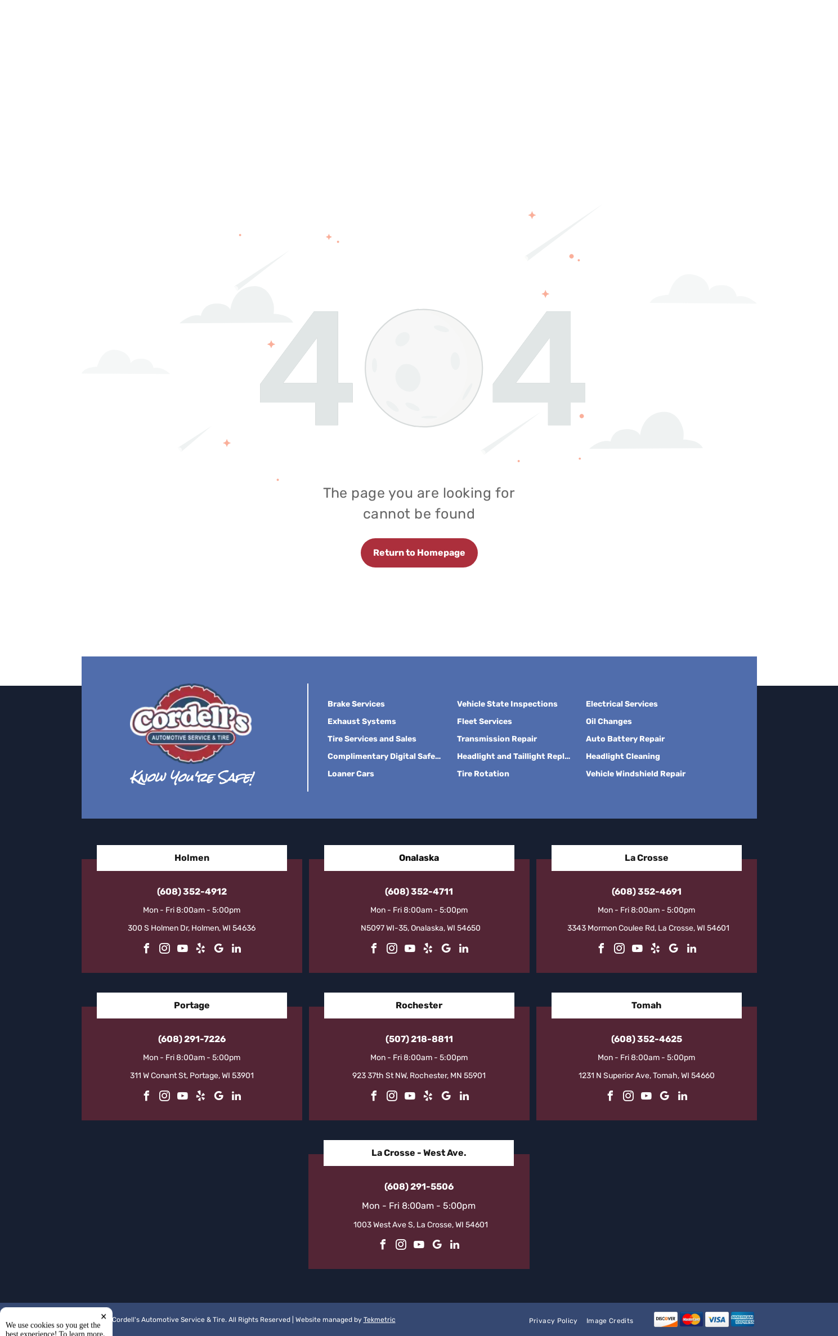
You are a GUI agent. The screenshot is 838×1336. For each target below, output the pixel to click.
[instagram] (164, 950)
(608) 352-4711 (419, 891)
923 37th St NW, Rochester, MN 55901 (419, 1075)
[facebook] (146, 950)
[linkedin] (236, 950)
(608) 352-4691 (647, 891)
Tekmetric (380, 1320)
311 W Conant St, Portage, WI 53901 (192, 1075)
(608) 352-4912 (192, 891)
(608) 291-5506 (419, 1186)
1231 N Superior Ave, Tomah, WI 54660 (647, 1075)
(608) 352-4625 (646, 1039)
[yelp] (200, 950)
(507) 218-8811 (419, 1039)
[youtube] (182, 950)
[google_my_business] (218, 950)
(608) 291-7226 (192, 1039)
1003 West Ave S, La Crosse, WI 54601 (420, 1225)
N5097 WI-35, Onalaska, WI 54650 (421, 928)
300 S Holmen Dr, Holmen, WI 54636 (192, 928)
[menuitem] (557, 1320)
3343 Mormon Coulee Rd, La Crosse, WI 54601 (648, 928)
